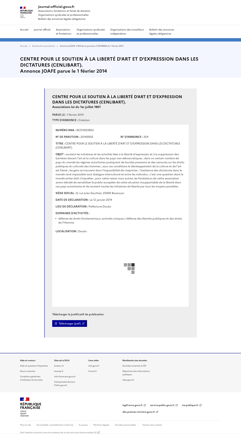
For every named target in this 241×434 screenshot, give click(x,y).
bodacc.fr (59, 365)
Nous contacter (27, 371)
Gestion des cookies (152, 424)
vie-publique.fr (190, 405)
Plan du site (25, 424)
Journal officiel (42, 29)
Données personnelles (125, 424)
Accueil (24, 29)
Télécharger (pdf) (70, 323)
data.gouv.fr (128, 379)
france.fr (92, 371)
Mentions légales (101, 424)
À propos (83, 424)
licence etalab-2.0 (88, 432)
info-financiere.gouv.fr (65, 376)
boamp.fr (58, 371)
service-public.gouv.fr (162, 405)
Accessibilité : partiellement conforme (54, 424)
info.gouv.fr (93, 365)
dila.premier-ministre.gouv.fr (139, 411)
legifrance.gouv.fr (133, 405)
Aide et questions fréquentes (34, 365)
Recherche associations (43, 45)
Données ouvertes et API (134, 365)
